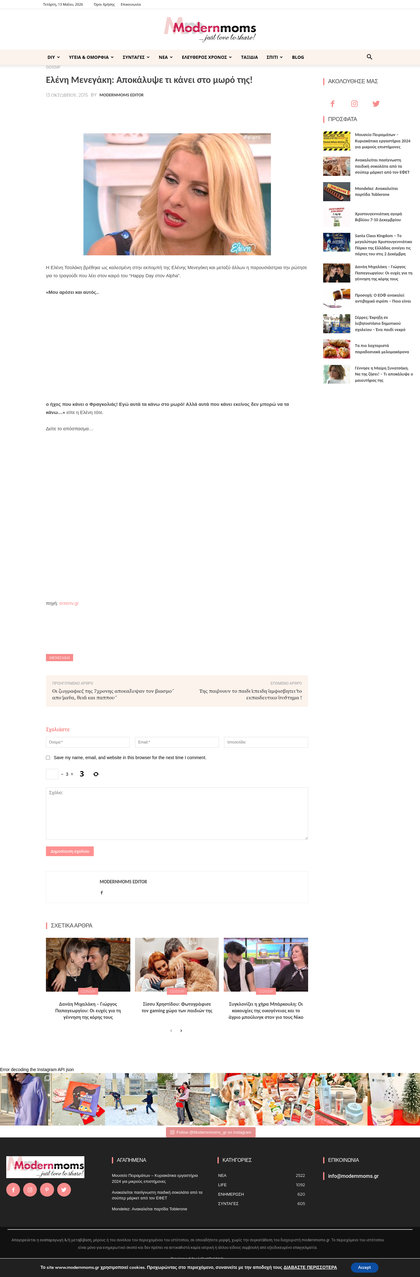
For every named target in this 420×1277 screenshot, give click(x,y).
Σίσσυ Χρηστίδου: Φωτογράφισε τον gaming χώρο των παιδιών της (177, 1007)
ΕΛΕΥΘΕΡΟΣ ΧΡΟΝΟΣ (207, 57)
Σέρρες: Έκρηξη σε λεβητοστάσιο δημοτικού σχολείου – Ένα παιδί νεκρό (380, 323)
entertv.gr (69, 603)
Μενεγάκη (59, 657)
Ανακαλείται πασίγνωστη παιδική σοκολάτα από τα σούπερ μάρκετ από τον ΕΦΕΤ (382, 166)
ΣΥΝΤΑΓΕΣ (136, 57)
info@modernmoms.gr (353, 1176)
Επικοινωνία (131, 4)
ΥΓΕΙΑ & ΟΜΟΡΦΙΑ (91, 57)
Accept (365, 1267)
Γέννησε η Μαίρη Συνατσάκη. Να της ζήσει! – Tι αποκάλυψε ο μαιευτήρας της (384, 374)
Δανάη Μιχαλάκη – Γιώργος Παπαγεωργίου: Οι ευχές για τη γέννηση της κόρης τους (88, 1010)
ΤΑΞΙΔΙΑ (249, 57)
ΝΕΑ (166, 57)
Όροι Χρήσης (104, 4)
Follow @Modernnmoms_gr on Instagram (210, 1132)
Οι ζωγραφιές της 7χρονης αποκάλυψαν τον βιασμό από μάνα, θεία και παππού (112, 694)
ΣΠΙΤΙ (275, 57)
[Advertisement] (177, 348)
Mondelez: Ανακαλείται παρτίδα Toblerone (149, 1209)
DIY (54, 57)
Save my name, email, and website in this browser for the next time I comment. (130, 757)
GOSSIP (88, 991)
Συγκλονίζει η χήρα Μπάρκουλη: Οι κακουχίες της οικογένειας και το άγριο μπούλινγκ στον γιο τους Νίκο (266, 1010)
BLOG (298, 57)
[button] (369, 58)
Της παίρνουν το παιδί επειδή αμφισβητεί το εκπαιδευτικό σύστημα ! (250, 694)
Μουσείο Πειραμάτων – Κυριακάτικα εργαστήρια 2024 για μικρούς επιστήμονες (382, 141)
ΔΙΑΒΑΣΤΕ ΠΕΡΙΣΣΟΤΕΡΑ (307, 1267)
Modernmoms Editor (121, 95)
